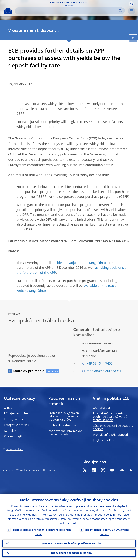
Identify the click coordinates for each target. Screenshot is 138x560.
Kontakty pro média (28, 371)
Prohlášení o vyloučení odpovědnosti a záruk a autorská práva (64, 416)
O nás (8, 408)
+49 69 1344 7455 (100, 363)
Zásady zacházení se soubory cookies (113, 427)
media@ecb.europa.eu (104, 371)
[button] (131, 3)
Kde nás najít (13, 436)
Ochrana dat (101, 408)
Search (120, 11)
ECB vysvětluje (14, 419)
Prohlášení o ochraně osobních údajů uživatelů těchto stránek (110, 416)
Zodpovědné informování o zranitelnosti (65, 432)
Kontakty (10, 430)
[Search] (67, 11)
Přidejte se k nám (16, 413)
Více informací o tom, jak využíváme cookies (106, 532)
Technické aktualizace (63, 425)
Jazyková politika (104, 440)
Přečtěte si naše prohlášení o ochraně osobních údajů (41, 532)
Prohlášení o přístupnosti (110, 435)
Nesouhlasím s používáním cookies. (71, 552)
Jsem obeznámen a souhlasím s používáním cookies (71, 543)
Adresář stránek (14, 449)
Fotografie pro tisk (16, 425)
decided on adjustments (70, 262)
